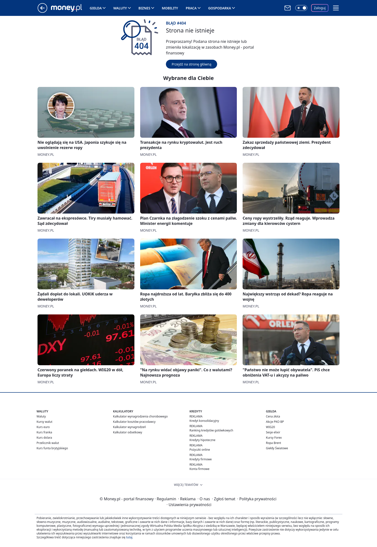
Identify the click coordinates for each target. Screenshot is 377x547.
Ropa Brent (273, 443)
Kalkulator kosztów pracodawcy (134, 422)
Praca (191, 8)
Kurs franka (44, 432)
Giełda (96, 8)
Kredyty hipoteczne (202, 440)
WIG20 (270, 427)
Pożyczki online (199, 450)
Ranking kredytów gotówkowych (211, 430)
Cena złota (273, 416)
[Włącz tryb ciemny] (301, 8)
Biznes (144, 8)
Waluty (120, 8)
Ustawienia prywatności (189, 504)
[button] (336, 8)
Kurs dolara (44, 438)
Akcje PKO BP (275, 422)
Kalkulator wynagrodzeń (129, 427)
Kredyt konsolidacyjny (204, 421)
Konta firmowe (199, 469)
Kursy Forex (274, 438)
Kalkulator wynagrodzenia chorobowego (140, 416)
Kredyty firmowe (200, 459)
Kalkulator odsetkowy (127, 432)
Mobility (170, 8)
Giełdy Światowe (277, 448)
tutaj (129, 537)
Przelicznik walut (48, 443)
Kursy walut (44, 422)
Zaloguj (320, 8)
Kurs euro (43, 427)
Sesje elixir (273, 432)
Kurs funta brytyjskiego (52, 448)
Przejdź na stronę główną (191, 64)
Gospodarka (219, 8)
